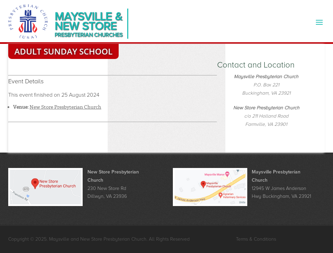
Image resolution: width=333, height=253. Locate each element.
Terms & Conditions (256, 239)
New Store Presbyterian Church (65, 107)
